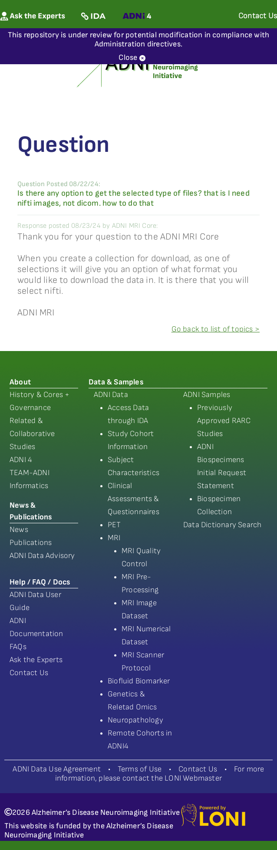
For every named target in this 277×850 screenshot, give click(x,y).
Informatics (29, 485)
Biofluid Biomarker (139, 681)
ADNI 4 (21, 459)
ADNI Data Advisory (42, 555)
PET (114, 524)
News (19, 529)
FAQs (18, 646)
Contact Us (29, 672)
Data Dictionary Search (222, 524)
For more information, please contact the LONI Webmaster (159, 774)
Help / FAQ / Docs (40, 582)
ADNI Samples (206, 394)
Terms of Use (140, 769)
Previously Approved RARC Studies (224, 420)
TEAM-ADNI (29, 472)
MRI (114, 537)
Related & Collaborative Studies (32, 433)
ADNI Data (111, 394)
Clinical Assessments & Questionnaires (133, 498)
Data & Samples (116, 382)
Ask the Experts (36, 659)
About (20, 382)
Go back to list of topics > (215, 329)
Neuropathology (135, 720)
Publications (31, 542)
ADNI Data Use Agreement (57, 769)
